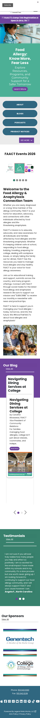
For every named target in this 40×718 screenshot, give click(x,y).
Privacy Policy (25, 714)
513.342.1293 (23, 690)
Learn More (20, 89)
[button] (14, 180)
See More (26, 140)
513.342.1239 (22, 693)
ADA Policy (13, 714)
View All (9, 368)
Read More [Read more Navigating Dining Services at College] (15, 448)
